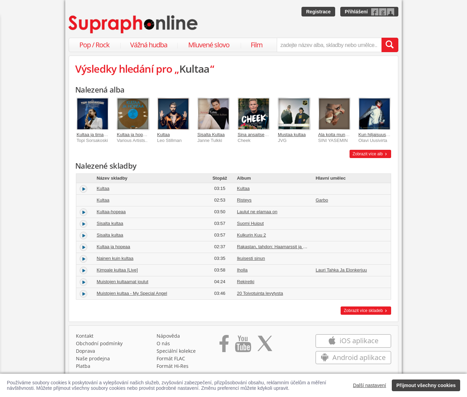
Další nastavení (369, 385)
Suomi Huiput (250, 223)
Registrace (318, 11)
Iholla (242, 270)
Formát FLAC (171, 358)
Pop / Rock (94, 44)
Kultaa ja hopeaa (133, 134)
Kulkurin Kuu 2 (251, 235)
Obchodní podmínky (99, 343)
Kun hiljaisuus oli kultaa (381, 134)
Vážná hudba (148, 44)
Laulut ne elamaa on (257, 211)
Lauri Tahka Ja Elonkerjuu (341, 270)
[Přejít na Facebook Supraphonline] (224, 346)
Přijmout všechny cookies (426, 385)
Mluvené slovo (208, 44)
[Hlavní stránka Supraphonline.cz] (134, 24)
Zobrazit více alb (370, 154)
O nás (163, 343)
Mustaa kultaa (292, 134)
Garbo (322, 200)
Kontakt (84, 336)
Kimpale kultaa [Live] (117, 270)
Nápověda (168, 336)
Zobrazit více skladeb (366, 310)
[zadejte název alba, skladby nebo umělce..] (329, 45)
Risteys (244, 200)
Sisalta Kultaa (211, 134)
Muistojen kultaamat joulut (122, 281)
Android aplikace (353, 357)
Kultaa (163, 134)
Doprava (85, 351)
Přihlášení (356, 11)
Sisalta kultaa (110, 223)
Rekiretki (245, 281)
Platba (83, 366)
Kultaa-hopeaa (111, 211)
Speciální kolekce (176, 351)
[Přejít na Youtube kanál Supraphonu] (242, 346)
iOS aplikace (353, 340)
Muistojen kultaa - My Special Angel (132, 293)
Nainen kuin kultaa (115, 258)
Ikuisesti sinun (251, 258)
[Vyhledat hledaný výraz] (389, 45)
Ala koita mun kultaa (338, 134)
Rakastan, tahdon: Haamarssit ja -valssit (277, 246)
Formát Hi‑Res (173, 366)
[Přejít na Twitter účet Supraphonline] (264, 346)
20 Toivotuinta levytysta (260, 293)
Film (257, 44)
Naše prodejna (93, 358)
